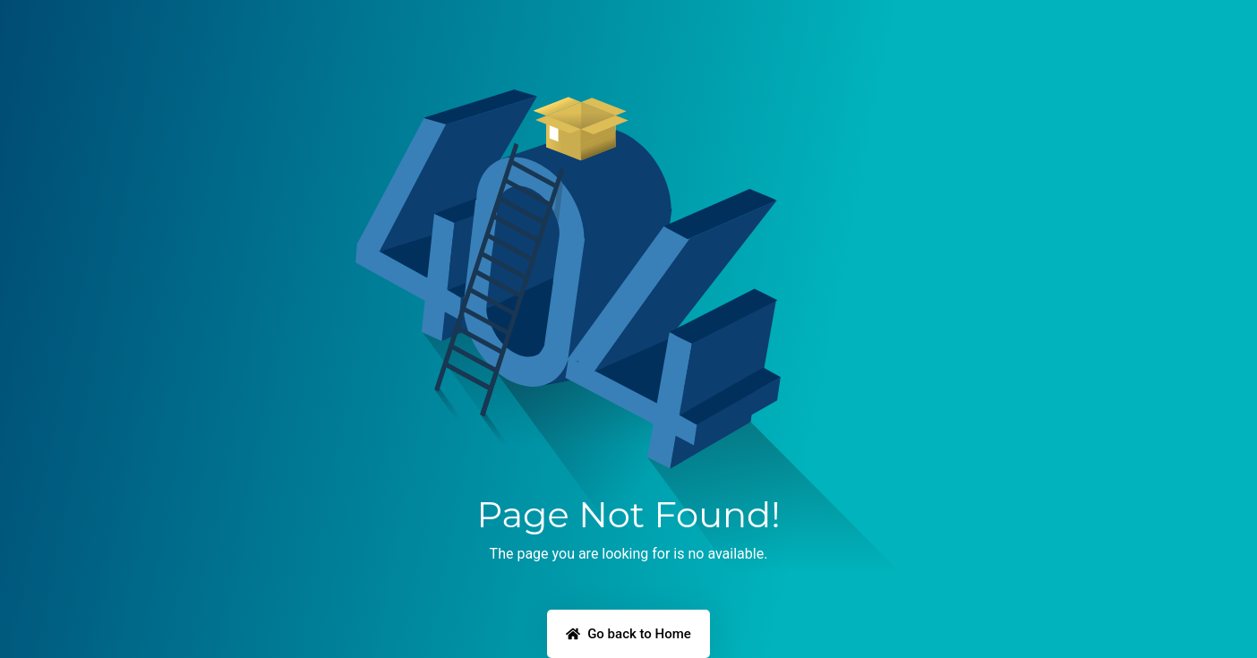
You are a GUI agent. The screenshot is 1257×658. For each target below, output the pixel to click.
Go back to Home (628, 634)
